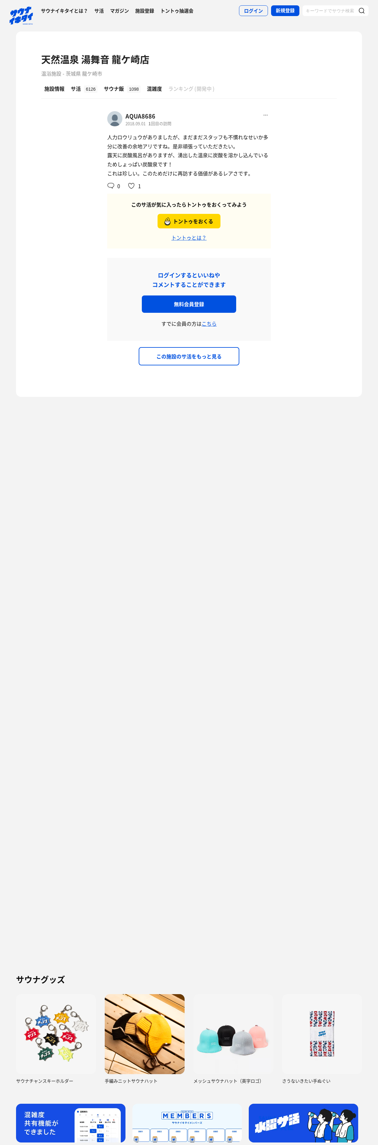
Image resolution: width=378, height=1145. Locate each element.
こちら (209, 323)
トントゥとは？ (189, 237)
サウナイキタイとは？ (64, 10)
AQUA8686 (140, 116)
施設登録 (144, 10)
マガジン (119, 10)
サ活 (99, 10)
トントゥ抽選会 (176, 10)
